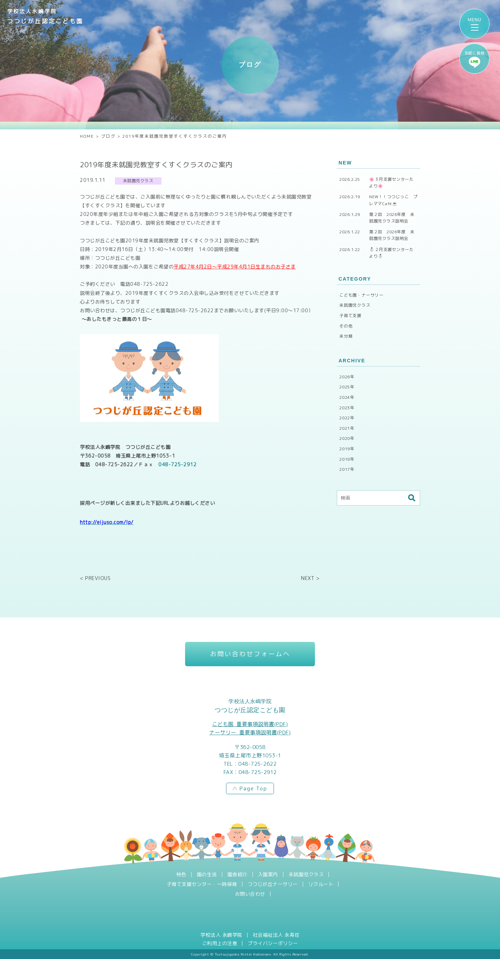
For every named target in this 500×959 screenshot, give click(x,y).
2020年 (347, 438)
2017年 (347, 469)
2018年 (347, 459)
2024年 (347, 397)
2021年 (347, 428)
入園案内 (268, 874)
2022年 (347, 418)
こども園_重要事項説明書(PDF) (250, 724)
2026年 (347, 377)
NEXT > (310, 578)
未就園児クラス (354, 305)
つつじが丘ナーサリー (273, 884)
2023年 (347, 408)
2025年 (347, 387)
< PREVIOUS (95, 578)
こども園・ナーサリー (361, 295)
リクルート (321, 884)
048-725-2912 (177, 467)
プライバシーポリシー (273, 943)
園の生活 (207, 874)
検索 (411, 498)
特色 (181, 874)
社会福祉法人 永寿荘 (276, 935)
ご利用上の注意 (220, 943)
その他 (345, 326)
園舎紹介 (237, 874)
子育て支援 (350, 316)
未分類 (345, 336)
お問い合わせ (250, 894)
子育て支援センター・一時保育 (202, 884)
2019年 (347, 449)
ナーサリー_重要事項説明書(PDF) (250, 732)
